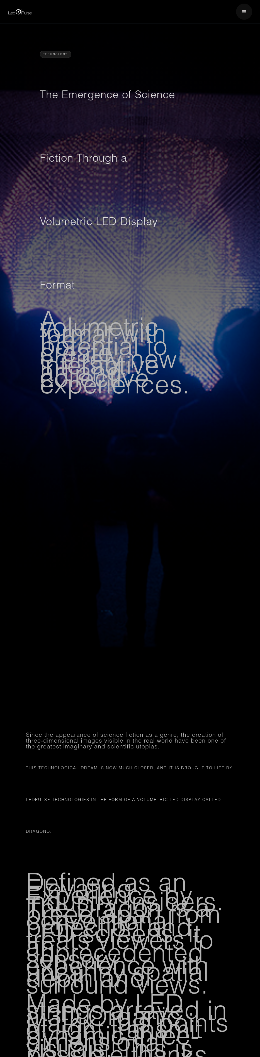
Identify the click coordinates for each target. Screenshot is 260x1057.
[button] (244, 12)
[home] (20, 11)
